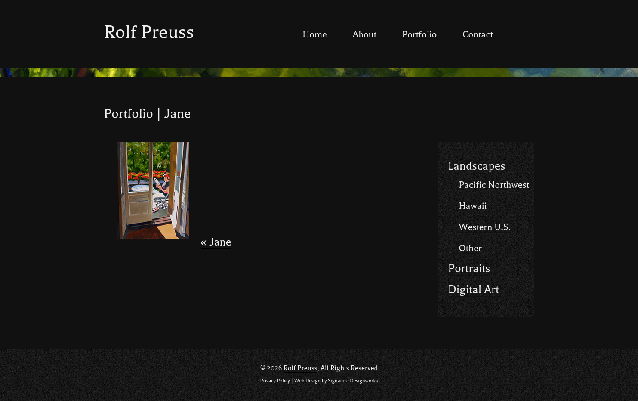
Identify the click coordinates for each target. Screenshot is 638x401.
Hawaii (473, 206)
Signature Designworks (353, 381)
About (364, 34)
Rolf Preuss (149, 32)
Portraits (469, 268)
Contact (477, 34)
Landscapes (476, 166)
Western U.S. (485, 227)
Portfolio (419, 34)
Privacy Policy (275, 381)
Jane (216, 242)
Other (470, 248)
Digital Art (473, 289)
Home (314, 34)
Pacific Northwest (494, 185)
